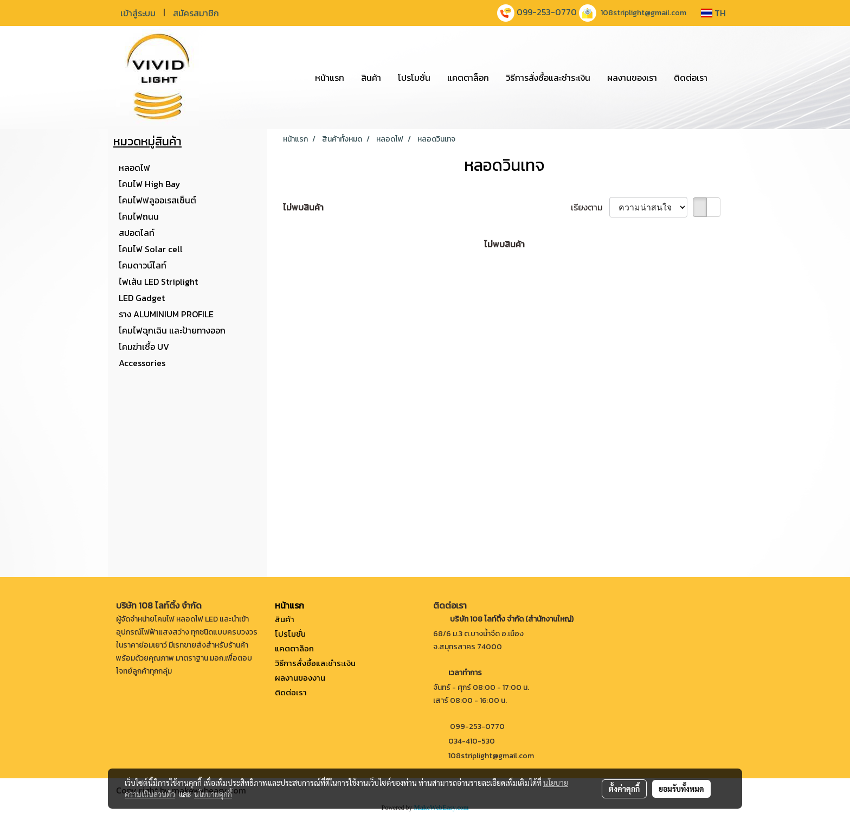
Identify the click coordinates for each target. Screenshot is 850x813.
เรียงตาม (590, 207)
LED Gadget (142, 297)
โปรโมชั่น (414, 77)
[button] (725, 77)
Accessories (142, 362)
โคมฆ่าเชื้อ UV (144, 346)
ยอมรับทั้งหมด (681, 788)
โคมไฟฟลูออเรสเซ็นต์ (157, 200)
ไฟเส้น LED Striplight (158, 281)
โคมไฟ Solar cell (151, 248)
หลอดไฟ (134, 167)
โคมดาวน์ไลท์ (142, 265)
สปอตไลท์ (136, 232)
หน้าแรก (329, 77)
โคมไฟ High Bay (150, 183)
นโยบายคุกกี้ (213, 794)
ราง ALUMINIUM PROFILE (166, 314)
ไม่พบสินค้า (303, 207)
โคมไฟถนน (139, 216)
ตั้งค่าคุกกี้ (624, 788)
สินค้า (371, 77)
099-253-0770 (547, 11)
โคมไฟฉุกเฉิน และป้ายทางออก (172, 330)
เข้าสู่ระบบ (138, 13)
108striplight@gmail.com (643, 12)
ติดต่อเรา (690, 77)
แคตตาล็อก (468, 77)
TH (713, 13)
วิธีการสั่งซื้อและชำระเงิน (548, 77)
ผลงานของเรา (632, 77)
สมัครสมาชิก (196, 13)
